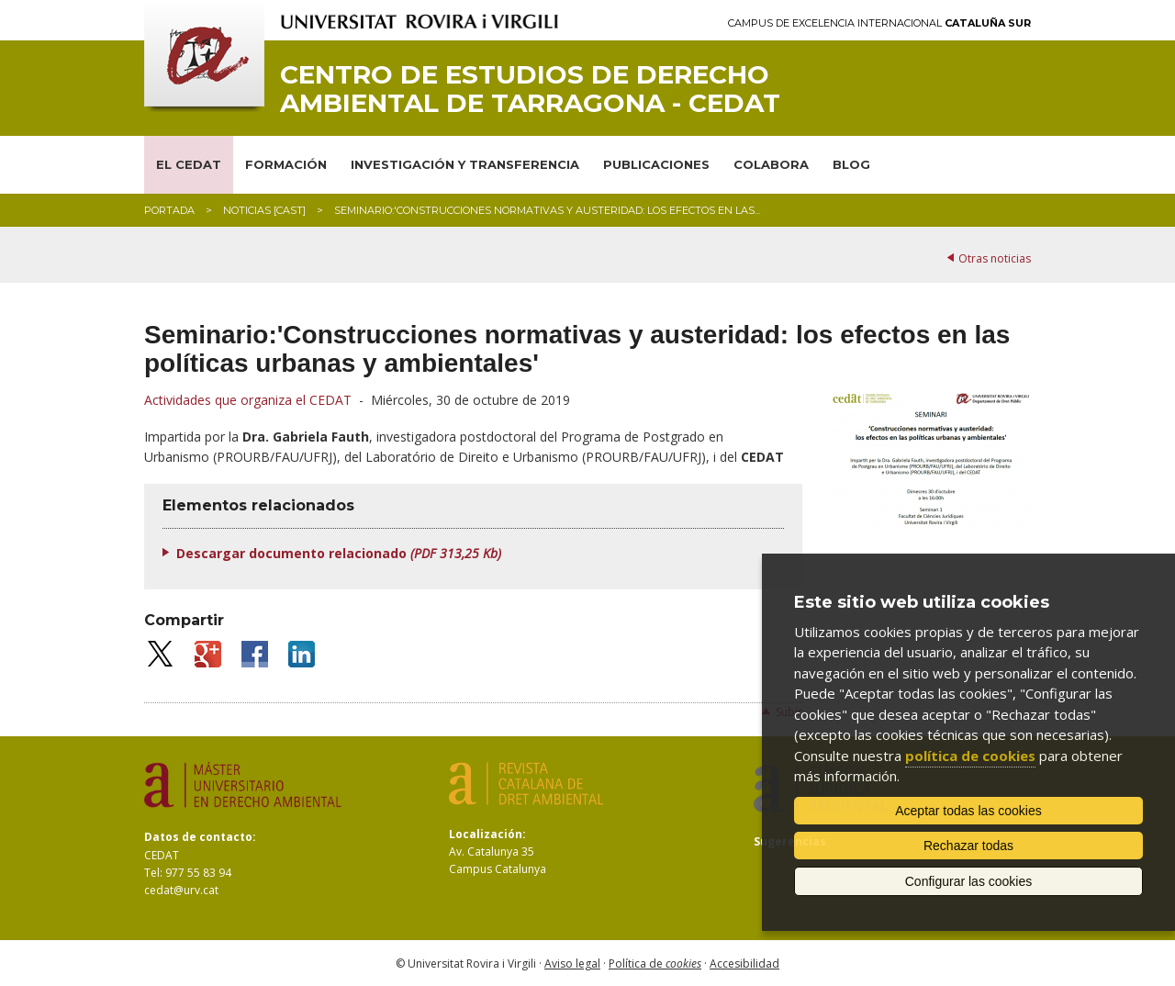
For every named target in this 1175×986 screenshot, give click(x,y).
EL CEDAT (188, 164)
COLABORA (771, 164)
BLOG (851, 164)
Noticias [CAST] (264, 210)
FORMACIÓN (286, 164)
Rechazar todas (968, 845)
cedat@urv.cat (181, 890)
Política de (655, 963)
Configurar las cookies (969, 881)
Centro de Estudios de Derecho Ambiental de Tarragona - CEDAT (530, 89)
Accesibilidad (744, 963)
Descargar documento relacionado (338, 553)
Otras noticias (994, 258)
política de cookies (970, 755)
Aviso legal (572, 963)
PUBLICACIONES (656, 164)
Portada (169, 210)
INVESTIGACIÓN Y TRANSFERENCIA (465, 164)
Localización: (487, 834)
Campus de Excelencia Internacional (879, 23)
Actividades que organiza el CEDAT (248, 400)
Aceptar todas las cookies (968, 810)
